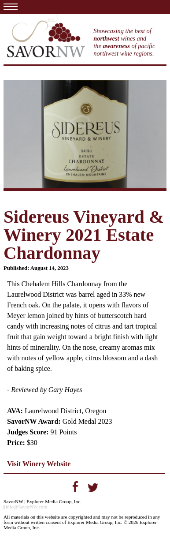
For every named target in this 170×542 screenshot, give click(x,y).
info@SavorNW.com (26, 506)
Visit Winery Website (38, 463)
